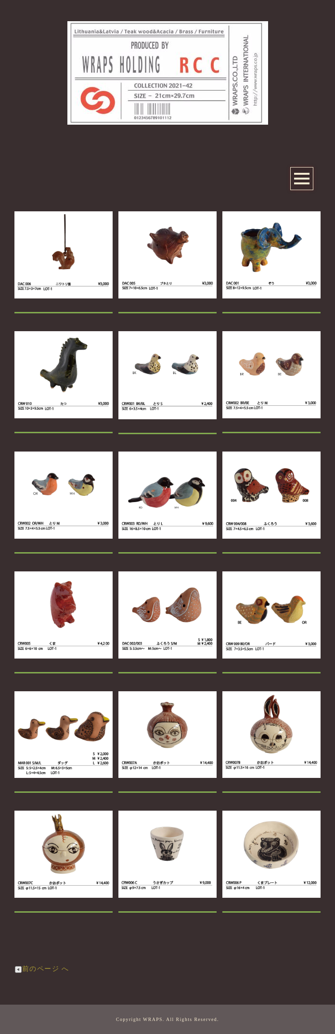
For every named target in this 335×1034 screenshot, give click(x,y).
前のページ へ (41, 968)
